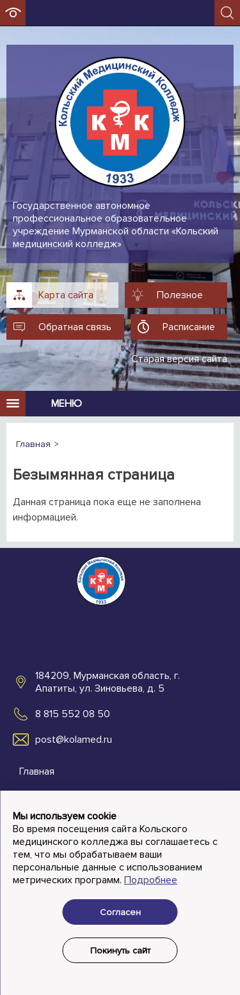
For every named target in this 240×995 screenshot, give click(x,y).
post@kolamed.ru (73, 739)
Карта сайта (65, 295)
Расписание (189, 327)
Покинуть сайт (120, 950)
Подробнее (150, 880)
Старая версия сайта (179, 359)
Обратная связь (74, 327)
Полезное (180, 295)
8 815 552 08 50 (72, 714)
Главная (36, 771)
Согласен (120, 912)
